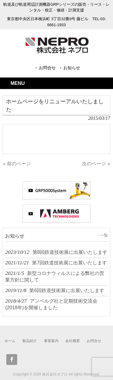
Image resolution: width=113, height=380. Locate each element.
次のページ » (96, 163)
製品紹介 (29, 341)
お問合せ (47, 67)
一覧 (104, 235)
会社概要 (72, 341)
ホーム (10, 341)
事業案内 (51, 341)
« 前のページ (17, 163)
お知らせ (71, 67)
